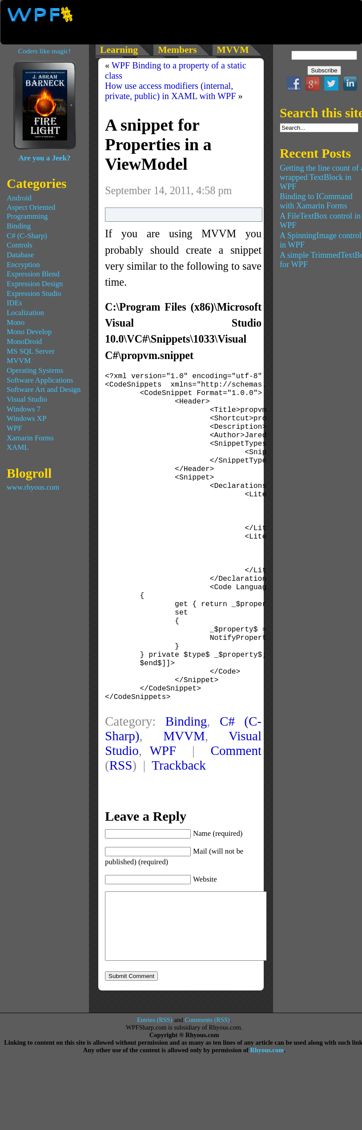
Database (20, 255)
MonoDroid (24, 341)
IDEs (14, 303)
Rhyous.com (267, 1115)
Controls (19, 245)
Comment (236, 802)
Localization (25, 312)
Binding (186, 773)
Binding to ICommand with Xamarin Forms (316, 201)
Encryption (23, 264)
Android (19, 198)
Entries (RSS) (155, 1085)
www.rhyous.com (33, 487)
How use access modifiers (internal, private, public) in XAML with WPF (170, 91)
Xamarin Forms (30, 438)
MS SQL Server (31, 351)
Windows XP (26, 418)
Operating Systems (35, 370)
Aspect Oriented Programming (31, 211)
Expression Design (35, 284)
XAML (17, 447)
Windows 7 (23, 409)
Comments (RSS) (207, 1085)
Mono (15, 322)
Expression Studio (34, 293)
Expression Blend (33, 274)
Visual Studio (27, 399)
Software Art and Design (43, 389)
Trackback (178, 817)
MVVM (184, 788)
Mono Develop (29, 331)
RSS (121, 817)
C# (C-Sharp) (27, 236)
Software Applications (40, 380)
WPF (162, 802)
